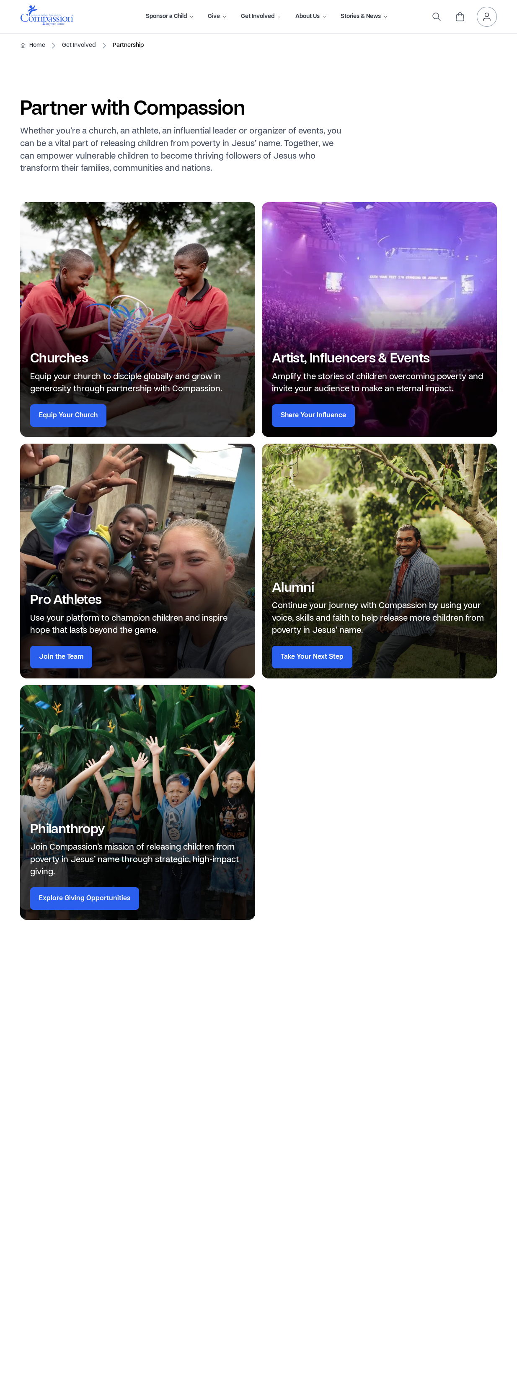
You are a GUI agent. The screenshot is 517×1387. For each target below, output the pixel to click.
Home (37, 45)
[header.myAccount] (487, 17)
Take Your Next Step (312, 657)
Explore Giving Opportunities (84, 898)
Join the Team (61, 657)
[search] (437, 17)
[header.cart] (460, 17)
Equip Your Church (68, 415)
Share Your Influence (313, 415)
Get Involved (79, 45)
